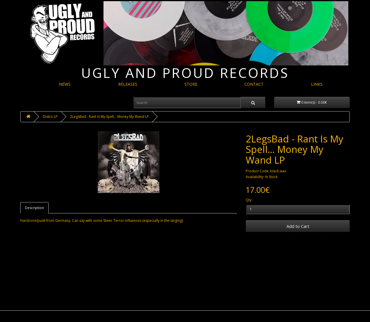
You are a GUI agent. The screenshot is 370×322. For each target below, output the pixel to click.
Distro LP (50, 116)
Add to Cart (297, 226)
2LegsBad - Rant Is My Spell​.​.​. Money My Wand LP (109, 116)
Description (34, 207)
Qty (248, 199)
